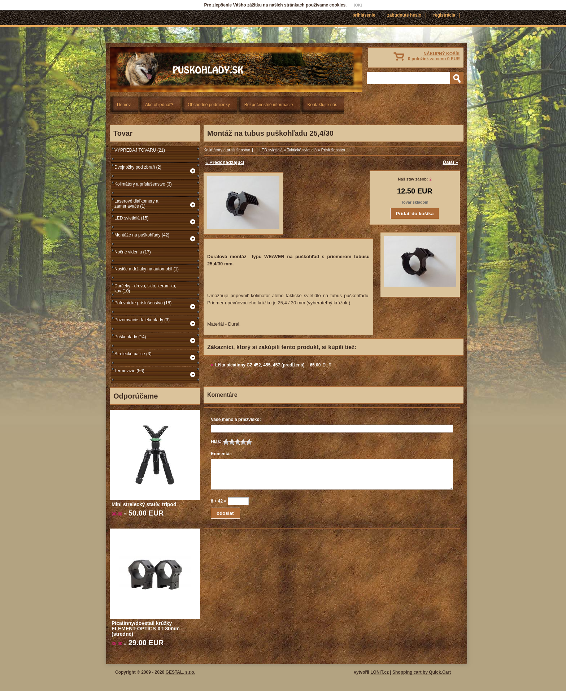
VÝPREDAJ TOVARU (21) (139, 150)
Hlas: (216, 441)
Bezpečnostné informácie (268, 104)
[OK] (358, 5)
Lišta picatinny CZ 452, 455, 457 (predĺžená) (259, 365)
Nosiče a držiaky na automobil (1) (146, 268)
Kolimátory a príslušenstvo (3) (143, 184)
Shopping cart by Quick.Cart (421, 672)
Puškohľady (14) (130, 336)
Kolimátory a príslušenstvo (227, 150)
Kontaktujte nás (322, 104)
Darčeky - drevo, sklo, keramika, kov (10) (145, 288)
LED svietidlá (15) (131, 218)
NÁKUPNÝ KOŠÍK (434, 56)
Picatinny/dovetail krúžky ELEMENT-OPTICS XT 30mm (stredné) (146, 628)
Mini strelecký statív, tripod (144, 504)
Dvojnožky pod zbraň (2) (137, 167)
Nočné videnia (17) (132, 252)
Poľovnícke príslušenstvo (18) (142, 302)
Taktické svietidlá (302, 150)
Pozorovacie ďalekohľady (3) (142, 319)
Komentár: (221, 453)
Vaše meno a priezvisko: (236, 419)
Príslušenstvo (333, 150)
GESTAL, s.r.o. (180, 672)
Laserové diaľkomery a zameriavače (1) (136, 204)
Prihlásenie (363, 15)
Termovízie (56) (129, 370)
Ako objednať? (159, 104)
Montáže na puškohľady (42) (141, 235)
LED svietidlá (271, 150)
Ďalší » (450, 162)
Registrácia (444, 15)
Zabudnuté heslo (404, 15)
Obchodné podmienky (209, 104)
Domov (124, 104)
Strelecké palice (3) (133, 353)
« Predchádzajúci (224, 162)
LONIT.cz (379, 672)
